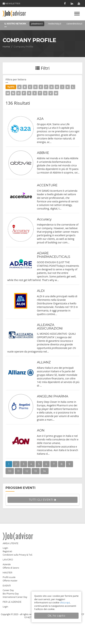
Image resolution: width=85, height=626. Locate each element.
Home (6, 46)
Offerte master (10, 580)
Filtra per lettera (42, 81)
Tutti (10, 87)
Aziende (7, 564)
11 (18, 471)
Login (5, 548)
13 (35, 471)
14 (44, 471)
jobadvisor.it (36, 23)
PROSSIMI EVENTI (20, 488)
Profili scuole (9, 577)
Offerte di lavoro (11, 567)
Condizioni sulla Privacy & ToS (17, 554)
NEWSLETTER (11, 3)
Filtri (42, 68)
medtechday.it (54, 23)
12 (27, 471)
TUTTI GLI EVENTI (42, 499)
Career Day (8, 590)
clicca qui (65, 602)
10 (9, 471)
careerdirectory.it (74, 23)
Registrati (7, 551)
